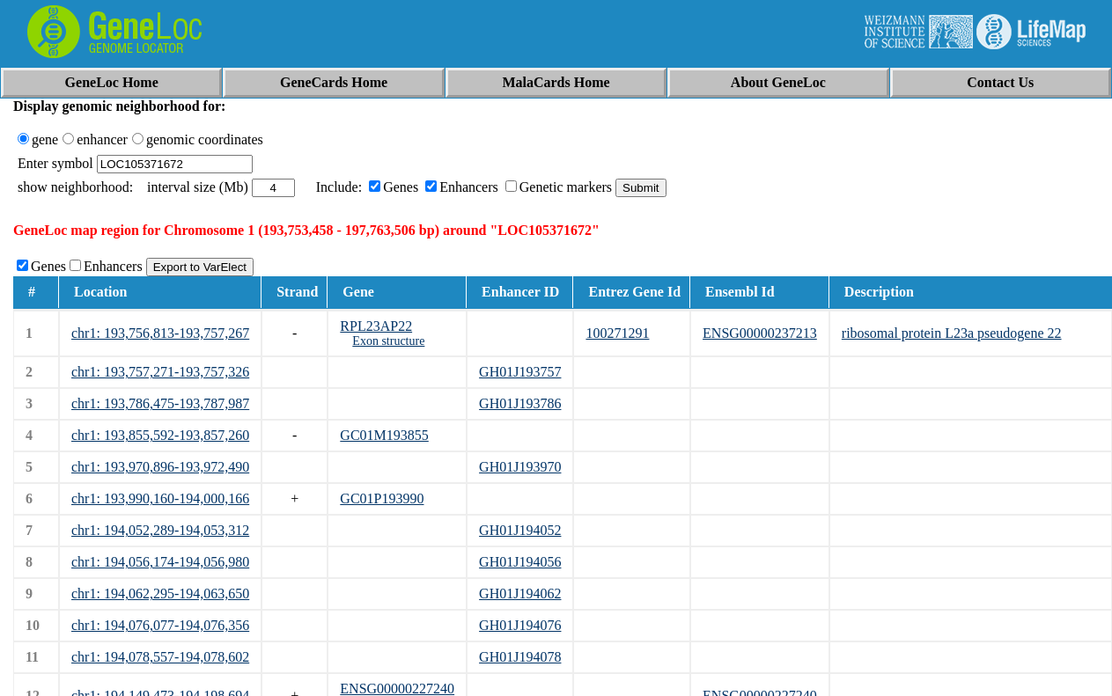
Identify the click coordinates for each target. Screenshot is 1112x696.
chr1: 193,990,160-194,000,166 (160, 498)
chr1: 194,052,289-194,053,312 (160, 530)
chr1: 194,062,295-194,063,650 (160, 593)
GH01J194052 (520, 530)
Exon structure (388, 341)
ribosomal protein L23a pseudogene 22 (952, 333)
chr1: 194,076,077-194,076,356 (160, 625)
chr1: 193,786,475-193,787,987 (160, 403)
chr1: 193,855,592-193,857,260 (160, 435)
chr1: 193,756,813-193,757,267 (160, 333)
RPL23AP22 (376, 326)
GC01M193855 (384, 435)
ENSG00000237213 (760, 333)
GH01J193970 (520, 466)
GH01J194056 (520, 561)
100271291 (617, 333)
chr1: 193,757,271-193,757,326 (160, 371)
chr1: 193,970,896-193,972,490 (160, 466)
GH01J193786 (520, 403)
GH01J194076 (520, 625)
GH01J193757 (520, 371)
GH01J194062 (520, 593)
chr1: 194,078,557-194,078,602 (160, 656)
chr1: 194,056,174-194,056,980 (160, 561)
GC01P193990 (381, 498)
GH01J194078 (520, 656)
